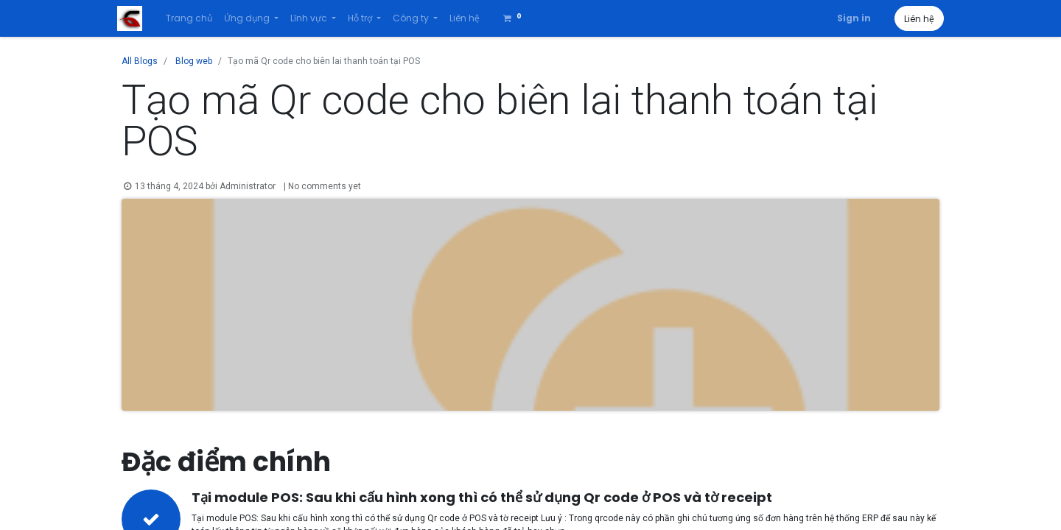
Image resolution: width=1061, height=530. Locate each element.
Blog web (193, 61)
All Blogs (140, 61)
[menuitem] (193, 18)
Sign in (849, 18)
